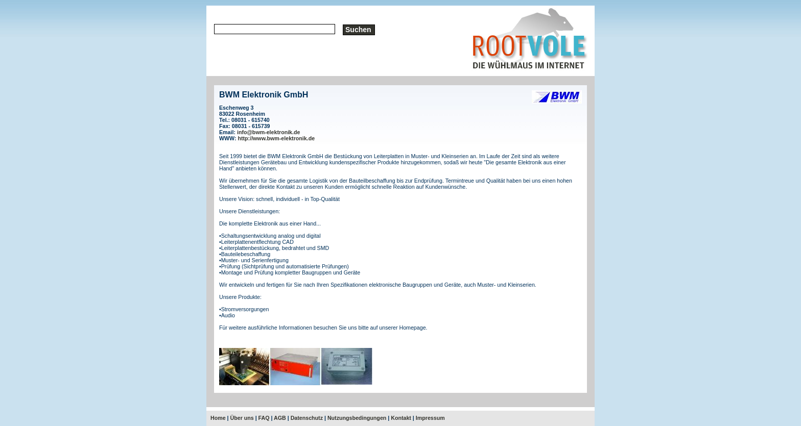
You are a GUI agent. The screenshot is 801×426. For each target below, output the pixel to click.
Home (218, 418)
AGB (280, 418)
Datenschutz (307, 418)
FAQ (264, 418)
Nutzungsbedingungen (356, 418)
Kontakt (401, 418)
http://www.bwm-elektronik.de (276, 138)
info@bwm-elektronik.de (268, 132)
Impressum (430, 418)
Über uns (242, 418)
